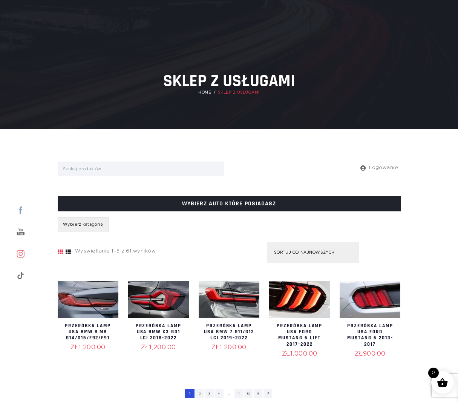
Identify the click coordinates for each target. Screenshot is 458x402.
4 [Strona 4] (219, 393)
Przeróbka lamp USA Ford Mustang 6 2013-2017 (370, 334)
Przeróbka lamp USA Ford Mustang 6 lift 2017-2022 (299, 334)
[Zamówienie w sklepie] (311, 253)
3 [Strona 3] (208, 393)
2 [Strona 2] (197, 393)
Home (204, 92)
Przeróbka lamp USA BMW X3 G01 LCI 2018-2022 (158, 334)
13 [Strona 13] (259, 393)
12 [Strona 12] (249, 393)
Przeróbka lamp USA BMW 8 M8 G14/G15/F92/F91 (88, 334)
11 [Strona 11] (238, 393)
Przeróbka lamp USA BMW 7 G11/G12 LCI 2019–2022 (229, 334)
